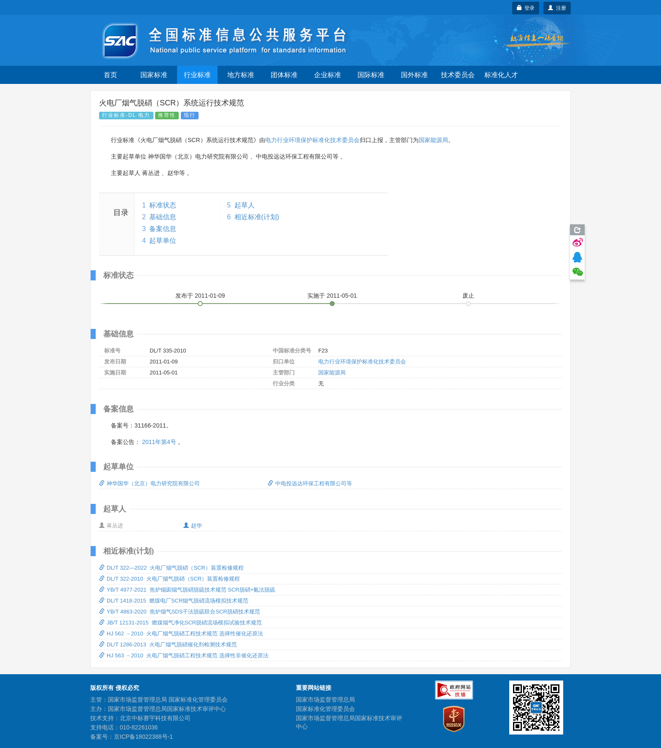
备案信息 (162, 228)
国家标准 (153, 74)
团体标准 (284, 74)
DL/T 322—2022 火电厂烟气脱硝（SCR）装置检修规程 (171, 568)
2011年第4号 (159, 442)
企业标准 (327, 74)
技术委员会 (458, 74)
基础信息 (162, 217)
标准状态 (162, 205)
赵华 (192, 525)
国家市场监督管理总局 (325, 699)
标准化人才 (501, 74)
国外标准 (414, 74)
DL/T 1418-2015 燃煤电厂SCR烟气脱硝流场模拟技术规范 (173, 600)
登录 (526, 8)
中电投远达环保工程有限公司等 (310, 483)
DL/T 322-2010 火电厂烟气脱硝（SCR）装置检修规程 (169, 579)
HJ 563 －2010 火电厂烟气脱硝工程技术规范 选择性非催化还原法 (184, 655)
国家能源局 (433, 140)
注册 (557, 8)
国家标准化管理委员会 (325, 708)
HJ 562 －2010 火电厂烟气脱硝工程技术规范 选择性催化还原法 (181, 633)
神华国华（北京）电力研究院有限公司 (149, 483)
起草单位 (162, 240)
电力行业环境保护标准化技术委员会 (312, 140)
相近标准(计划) (256, 217)
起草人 (244, 205)
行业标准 (197, 74)
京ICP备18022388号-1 (143, 736)
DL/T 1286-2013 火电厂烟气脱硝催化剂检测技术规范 (168, 644)
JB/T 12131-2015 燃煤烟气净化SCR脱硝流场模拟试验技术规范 (180, 622)
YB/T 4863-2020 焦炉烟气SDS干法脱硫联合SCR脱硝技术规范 (179, 611)
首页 (110, 74)
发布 (200, 295)
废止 (468, 295)
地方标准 (240, 74)
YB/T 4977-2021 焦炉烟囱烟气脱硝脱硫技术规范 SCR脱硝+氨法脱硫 (187, 590)
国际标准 (370, 74)
